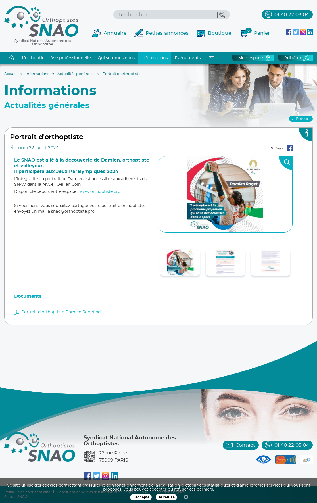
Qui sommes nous (116, 58)
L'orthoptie (33, 58)
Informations (154, 58)
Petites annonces (167, 33)
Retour (302, 119)
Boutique (219, 33)
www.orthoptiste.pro (99, 192)
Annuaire (115, 33)
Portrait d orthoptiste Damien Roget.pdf (61, 312)
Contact (245, 445)
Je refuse (166, 497)
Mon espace (250, 58)
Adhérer (292, 58)
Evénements (188, 58)
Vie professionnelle (71, 58)
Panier (257, 32)
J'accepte (140, 497)
